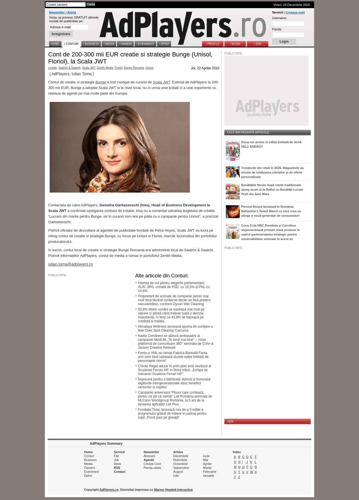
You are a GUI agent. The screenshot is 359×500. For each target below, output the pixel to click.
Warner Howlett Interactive (173, 489)
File (116, 456)
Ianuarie (208, 475)
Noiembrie (180, 460)
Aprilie (207, 463)
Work (117, 463)
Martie (207, 467)
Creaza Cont (152, 463)
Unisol (149, 67)
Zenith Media (105, 67)
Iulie (176, 475)
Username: (279, 18)
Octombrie (180, 463)
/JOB (230, 421)
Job (116, 460)
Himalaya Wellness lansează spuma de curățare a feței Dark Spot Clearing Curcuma (175, 328)
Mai (205, 460)
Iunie (206, 456)
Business (90, 460)
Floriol (118, 67)
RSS (117, 467)
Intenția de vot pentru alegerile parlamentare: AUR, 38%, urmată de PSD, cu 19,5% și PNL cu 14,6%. (174, 287)
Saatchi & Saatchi (69, 67)
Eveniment (91, 471)
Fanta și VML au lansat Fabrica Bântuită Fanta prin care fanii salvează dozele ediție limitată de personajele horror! (173, 357)
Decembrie (180, 456)
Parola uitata (152, 467)
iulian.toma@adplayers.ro (70, 264)
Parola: (277, 29)
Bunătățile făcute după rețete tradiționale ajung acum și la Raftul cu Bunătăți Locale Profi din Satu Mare (272, 189)
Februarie (209, 471)
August (178, 471)
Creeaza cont (295, 12)
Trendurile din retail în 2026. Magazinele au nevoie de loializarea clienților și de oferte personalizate (272, 172)
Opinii (88, 475)
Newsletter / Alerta (62, 12)
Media (88, 463)
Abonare (149, 456)
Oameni (89, 467)
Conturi (89, 456)
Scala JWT (88, 67)
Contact (119, 471)
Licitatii (52, 67)
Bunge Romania (134, 67)
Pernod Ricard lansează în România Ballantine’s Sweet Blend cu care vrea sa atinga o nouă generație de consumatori (271, 211)
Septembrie (181, 467)
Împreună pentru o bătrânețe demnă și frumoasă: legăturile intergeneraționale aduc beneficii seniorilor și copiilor (174, 383)
